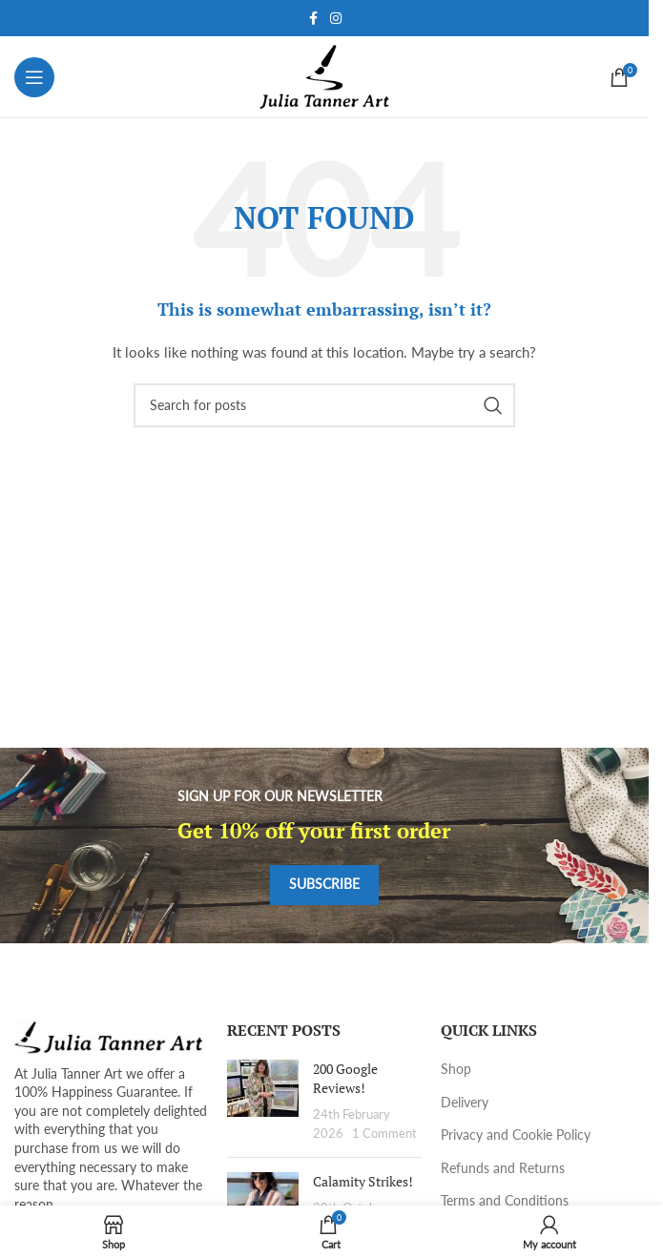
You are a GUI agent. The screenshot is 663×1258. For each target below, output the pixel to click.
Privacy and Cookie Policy (515, 1134)
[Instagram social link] (335, 18)
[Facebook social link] (312, 18)
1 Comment (384, 1133)
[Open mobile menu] (34, 77)
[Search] (324, 405)
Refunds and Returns (503, 1168)
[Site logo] (325, 75)
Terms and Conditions (505, 1200)
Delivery (464, 1102)
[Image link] (109, 1035)
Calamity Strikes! (363, 1181)
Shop (456, 1069)
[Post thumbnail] (263, 1101)
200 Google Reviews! (345, 1078)
